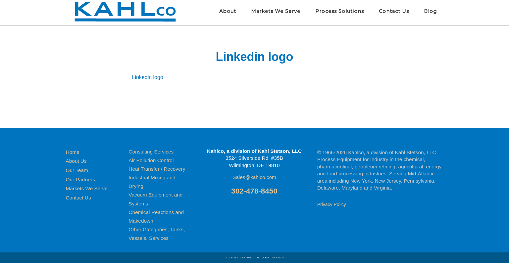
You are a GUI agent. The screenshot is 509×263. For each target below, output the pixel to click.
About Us (76, 161)
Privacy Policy (331, 204)
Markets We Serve (87, 188)
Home (72, 152)
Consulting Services (151, 151)
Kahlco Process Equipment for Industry (125, 11)
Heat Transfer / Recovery (156, 169)
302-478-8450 (254, 191)
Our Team (77, 170)
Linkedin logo (147, 77)
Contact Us (78, 197)
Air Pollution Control (151, 160)
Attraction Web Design (261, 257)
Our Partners (80, 179)
